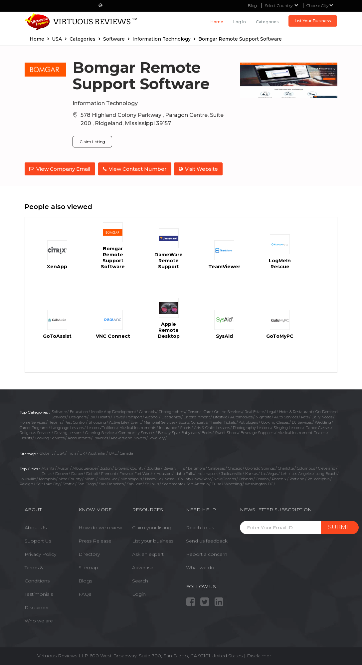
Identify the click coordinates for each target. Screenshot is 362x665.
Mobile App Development (113, 411)
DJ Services (302, 422)
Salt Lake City (48, 483)
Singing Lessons (287, 427)
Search (140, 580)
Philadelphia (318, 478)
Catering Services (100, 432)
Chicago (235, 468)
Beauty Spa (168, 432)
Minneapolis (131, 478)
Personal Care (199, 411)
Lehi (284, 473)
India (72, 452)
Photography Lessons (252, 427)
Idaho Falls (184, 473)
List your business (152, 540)
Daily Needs (321, 416)
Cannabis (147, 411)
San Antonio (197, 483)
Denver (61, 473)
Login (139, 593)
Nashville (153, 478)
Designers (78, 416)
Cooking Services (50, 437)
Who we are (39, 620)
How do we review (100, 527)
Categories (267, 21)
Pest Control (75, 422)
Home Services (33, 422)
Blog (252, 5)
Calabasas (216, 468)
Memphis (47, 478)
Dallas (47, 473)
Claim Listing (92, 141)
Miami (90, 478)
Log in (239, 21)
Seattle (69, 483)
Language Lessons (67, 427)
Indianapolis (207, 473)
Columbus (306, 468)
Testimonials (39, 593)
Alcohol (151, 416)
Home (217, 21)
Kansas (251, 473)
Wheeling (233, 483)
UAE (113, 452)
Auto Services (286, 416)
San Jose (134, 483)
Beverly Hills (174, 468)
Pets (304, 416)
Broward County (129, 468)
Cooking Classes (275, 422)
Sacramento (172, 483)
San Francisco (111, 483)
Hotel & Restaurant (295, 411)
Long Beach (326, 473)
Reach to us (200, 527)
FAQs (85, 593)
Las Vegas (269, 473)
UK (82, 452)
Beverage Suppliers (257, 432)
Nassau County (177, 478)
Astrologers (248, 422)
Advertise (142, 567)
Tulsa (216, 483)
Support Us (38, 540)
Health (104, 416)
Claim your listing (151, 527)
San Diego (87, 483)
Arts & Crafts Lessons (212, 427)
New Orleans (225, 478)
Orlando (246, 478)
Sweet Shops (226, 432)
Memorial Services (159, 422)
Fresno (125, 473)
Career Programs (34, 427)
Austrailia (97, 452)
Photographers (172, 411)
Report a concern (206, 553)
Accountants (79, 437)
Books (207, 432)
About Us (36, 527)
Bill (92, 416)
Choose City (319, 5)
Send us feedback (207, 540)
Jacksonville (231, 473)
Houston (164, 473)
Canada (126, 452)
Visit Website (199, 169)
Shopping (97, 422)
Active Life (118, 422)
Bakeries (100, 437)
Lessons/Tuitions (101, 427)
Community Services (136, 432)
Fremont (108, 473)
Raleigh (26, 483)
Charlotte (286, 468)
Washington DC (259, 483)
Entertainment (197, 416)
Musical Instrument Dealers (301, 432)
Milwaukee (107, 478)
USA (61, 452)
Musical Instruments (137, 427)
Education (79, 411)
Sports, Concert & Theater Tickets (207, 422)
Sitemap (88, 567)
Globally (47, 452)
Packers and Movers (128, 437)
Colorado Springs (260, 468)
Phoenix (279, 478)
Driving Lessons (68, 432)
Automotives (241, 416)
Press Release (95, 540)
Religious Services (35, 432)
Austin (64, 468)
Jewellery (157, 437)
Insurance (168, 427)
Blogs (85, 580)
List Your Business (313, 20)
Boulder (153, 468)
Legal (271, 411)
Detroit (92, 473)
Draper (77, 473)
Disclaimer (37, 607)
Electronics (171, 416)
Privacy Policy (40, 553)
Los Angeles (301, 473)
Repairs (55, 422)
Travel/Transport (127, 416)
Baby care (190, 432)
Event (135, 422)
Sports (185, 427)
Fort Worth (143, 473)
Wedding (323, 422)
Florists (26, 437)
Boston (105, 468)
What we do (200, 567)
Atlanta (48, 468)
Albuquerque (84, 468)
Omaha (262, 478)
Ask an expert (148, 553)
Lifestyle (220, 416)
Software (59, 411)
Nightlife (263, 416)
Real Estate (254, 411)
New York (202, 478)
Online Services (228, 411)
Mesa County (70, 478)
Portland (296, 478)
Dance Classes (317, 427)
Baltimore (196, 468)
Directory (89, 553)
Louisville (28, 478)
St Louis (152, 483)
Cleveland (326, 468)
